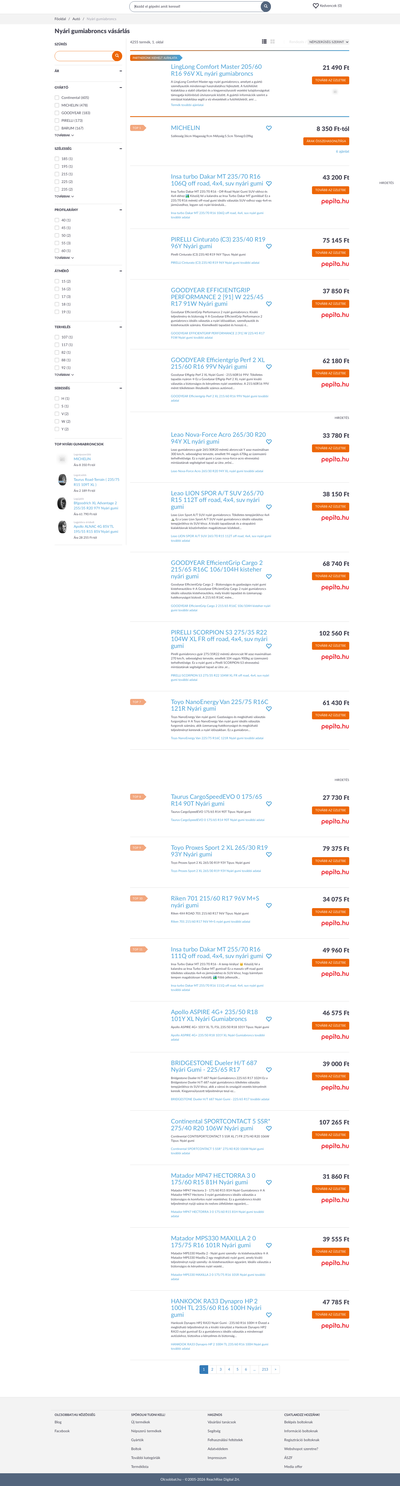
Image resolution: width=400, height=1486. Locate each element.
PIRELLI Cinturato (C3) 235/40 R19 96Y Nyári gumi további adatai (215, 262)
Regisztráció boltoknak (301, 1440)
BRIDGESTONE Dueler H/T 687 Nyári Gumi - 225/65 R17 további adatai (220, 1099)
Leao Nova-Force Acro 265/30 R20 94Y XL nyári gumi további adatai (217, 471)
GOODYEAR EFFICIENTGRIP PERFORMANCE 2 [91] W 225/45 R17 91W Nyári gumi (217, 297)
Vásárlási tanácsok (222, 1422)
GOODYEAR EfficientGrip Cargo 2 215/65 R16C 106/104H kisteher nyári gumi (217, 570)
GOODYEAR (71, 113)
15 (63, 281)
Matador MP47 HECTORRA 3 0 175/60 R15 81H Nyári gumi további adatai (217, 1214)
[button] (328, 6)
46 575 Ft (336, 1013)
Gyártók (137, 1440)
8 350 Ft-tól (333, 129)
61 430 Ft (336, 703)
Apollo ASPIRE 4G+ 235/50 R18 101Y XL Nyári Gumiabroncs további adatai (218, 1037)
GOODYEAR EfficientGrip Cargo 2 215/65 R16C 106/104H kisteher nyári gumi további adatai (220, 608)
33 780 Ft (336, 436)
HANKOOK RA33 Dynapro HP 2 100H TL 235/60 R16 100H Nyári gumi (216, 1308)
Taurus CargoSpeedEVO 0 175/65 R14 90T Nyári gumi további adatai (218, 819)
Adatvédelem (218, 1449)
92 (63, 368)
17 (63, 297)
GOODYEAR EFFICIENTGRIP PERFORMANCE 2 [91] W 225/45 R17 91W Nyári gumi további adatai (218, 335)
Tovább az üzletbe (330, 80)
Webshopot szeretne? (301, 1449)
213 (265, 1369)
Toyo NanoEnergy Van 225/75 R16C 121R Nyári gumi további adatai (217, 738)
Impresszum (217, 1458)
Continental (70, 98)
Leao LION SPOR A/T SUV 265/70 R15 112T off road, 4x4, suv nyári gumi (217, 500)
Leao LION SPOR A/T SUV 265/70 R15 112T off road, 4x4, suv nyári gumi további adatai (221, 538)
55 (63, 243)
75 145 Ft (336, 241)
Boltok (136, 1449)
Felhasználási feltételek (225, 1440)
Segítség (214, 1431)
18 (63, 304)
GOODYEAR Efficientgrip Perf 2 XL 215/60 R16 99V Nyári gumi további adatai (219, 398)
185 (64, 159)
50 (63, 235)
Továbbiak (64, 135)
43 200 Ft (336, 178)
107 (64, 337)
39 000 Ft (336, 1064)
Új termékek (140, 1422)
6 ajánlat (342, 151)
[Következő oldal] (275, 1369)
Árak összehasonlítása (326, 141)
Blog (58, 1422)
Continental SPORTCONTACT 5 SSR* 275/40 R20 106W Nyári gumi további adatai (217, 1151)
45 (63, 228)
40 (63, 220)
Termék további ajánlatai (187, 105)
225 (64, 182)
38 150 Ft (336, 495)
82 (63, 352)
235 (64, 189)
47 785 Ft (336, 1302)
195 (64, 166)
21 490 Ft (336, 68)
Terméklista (139, 1467)
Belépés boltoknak (298, 1422)
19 (63, 312)
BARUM (67, 128)
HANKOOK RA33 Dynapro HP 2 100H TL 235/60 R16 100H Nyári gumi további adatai (219, 1346)
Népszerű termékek (146, 1431)
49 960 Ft (336, 951)
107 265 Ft (334, 1123)
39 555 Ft (336, 1240)
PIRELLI (67, 121)
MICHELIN (70, 105)
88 (63, 360)
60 (63, 251)
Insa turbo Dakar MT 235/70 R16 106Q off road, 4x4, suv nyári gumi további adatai (217, 215)
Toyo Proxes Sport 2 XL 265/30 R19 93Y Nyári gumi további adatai (216, 870)
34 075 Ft (336, 900)
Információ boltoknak (301, 1431)
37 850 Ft (336, 291)
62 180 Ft (336, 361)
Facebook (62, 1431)
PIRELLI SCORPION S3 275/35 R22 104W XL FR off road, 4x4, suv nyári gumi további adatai (220, 677)
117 (64, 345)
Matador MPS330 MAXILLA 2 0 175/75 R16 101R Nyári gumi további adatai (218, 1277)
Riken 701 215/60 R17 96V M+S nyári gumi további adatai (210, 921)
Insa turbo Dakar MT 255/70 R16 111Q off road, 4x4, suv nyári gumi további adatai (217, 987)
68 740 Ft (336, 564)
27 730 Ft (336, 798)
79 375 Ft (336, 849)
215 (64, 174)
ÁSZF (288, 1458)
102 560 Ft (334, 634)
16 (63, 289)
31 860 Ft (336, 1177)
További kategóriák (145, 1458)
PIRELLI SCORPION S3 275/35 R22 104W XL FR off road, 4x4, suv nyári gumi (219, 639)
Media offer (293, 1467)
